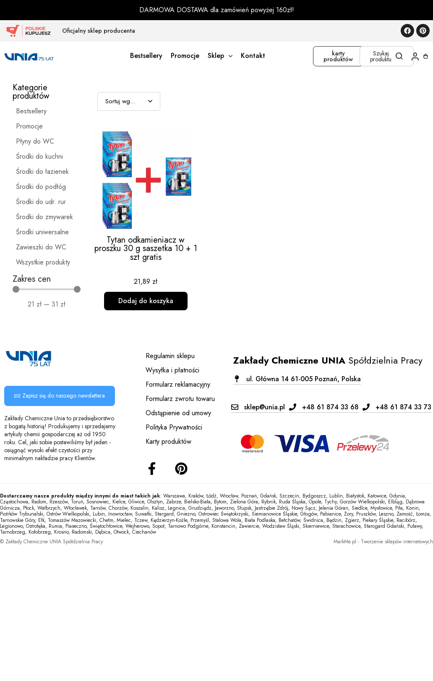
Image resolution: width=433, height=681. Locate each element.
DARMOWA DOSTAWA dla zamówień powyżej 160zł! (216, 10)
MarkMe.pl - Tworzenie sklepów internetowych (383, 541)
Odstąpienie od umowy (178, 413)
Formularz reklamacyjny (178, 384)
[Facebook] (152, 468)
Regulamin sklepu (170, 356)
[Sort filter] (128, 101)
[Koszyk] (426, 56)
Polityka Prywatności (174, 427)
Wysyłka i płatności (172, 370)
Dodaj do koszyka (145, 301)
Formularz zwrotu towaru (180, 398)
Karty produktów (168, 441)
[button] (297, 379)
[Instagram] (181, 468)
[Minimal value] (47, 289)
